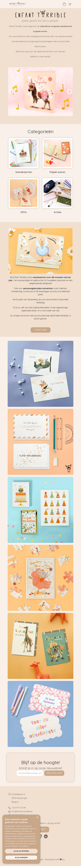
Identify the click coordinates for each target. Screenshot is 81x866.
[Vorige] (11, 91)
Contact (40, 829)
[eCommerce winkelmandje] (64, 4)
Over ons (40, 329)
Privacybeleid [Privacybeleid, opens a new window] (23, 846)
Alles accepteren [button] (21, 851)
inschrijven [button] (54, 773)
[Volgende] (69, 91)
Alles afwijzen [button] (21, 857)
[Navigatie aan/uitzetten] (69, 4)
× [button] (37, 817)
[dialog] (21, 839)
